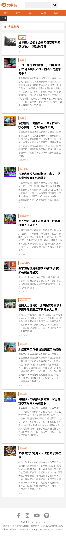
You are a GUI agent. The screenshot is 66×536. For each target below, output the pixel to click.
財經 (18, 12)
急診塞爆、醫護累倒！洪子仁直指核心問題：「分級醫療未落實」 (39, 125)
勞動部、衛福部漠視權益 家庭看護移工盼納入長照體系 (39, 401)
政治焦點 (24, 168)
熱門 (6, 12)
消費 (22, 37)
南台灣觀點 (25, 263)
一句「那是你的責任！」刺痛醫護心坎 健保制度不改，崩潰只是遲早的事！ (39, 69)
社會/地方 (24, 216)
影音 (56, 12)
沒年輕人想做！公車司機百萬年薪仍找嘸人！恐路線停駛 (39, 44)
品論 (43, 12)
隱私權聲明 (56, 529)
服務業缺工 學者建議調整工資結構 (39, 349)
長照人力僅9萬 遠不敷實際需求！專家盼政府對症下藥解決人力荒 (40, 307)
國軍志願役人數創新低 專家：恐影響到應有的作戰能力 (39, 176)
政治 (31, 12)
